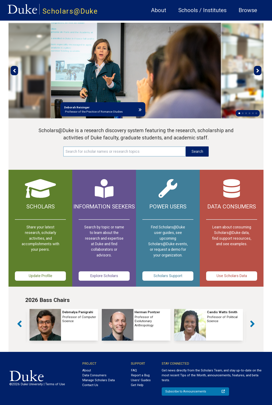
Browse (248, 10)
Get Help (137, 385)
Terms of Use (55, 384)
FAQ (134, 370)
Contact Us (90, 385)
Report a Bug (140, 375)
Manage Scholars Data (98, 380)
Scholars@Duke (70, 11)
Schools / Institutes (202, 10)
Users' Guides (141, 380)
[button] (239, 113)
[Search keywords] (124, 151)
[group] (64, 325)
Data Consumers (94, 375)
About (158, 10)
